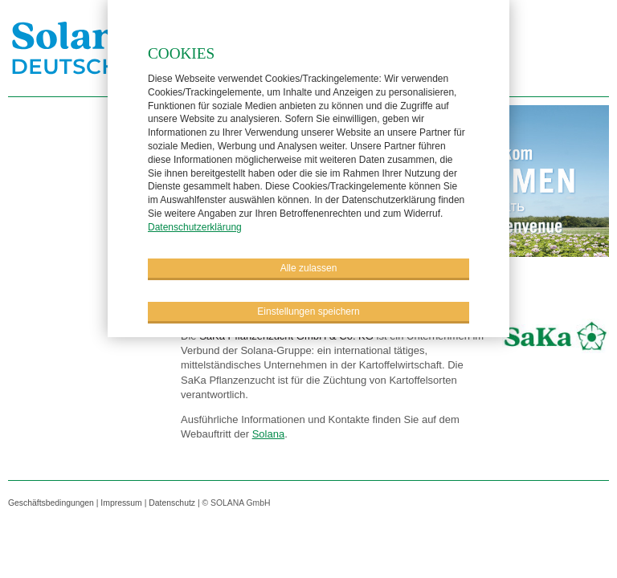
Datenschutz (172, 503)
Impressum (120, 503)
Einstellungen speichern (308, 310)
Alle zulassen (308, 267)
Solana (268, 434)
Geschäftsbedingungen (51, 503)
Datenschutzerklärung (195, 226)
